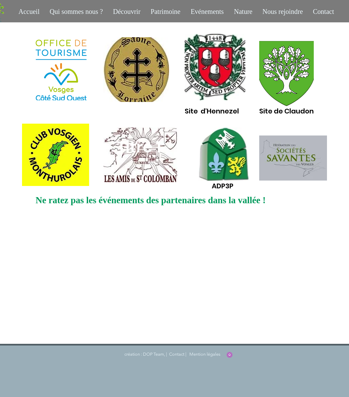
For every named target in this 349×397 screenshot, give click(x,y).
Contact (176, 354)
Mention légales (204, 354)
